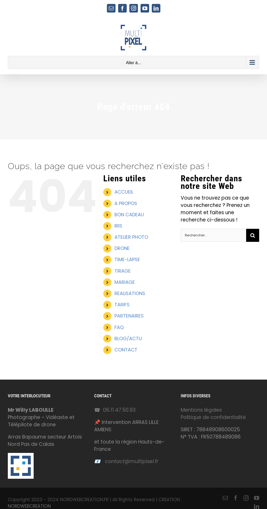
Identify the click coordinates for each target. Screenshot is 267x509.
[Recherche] (252, 235)
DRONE (122, 248)
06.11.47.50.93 (119, 410)
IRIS (118, 226)
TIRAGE (122, 271)
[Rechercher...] (213, 235)
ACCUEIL (123, 192)
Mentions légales (201, 410)
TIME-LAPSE (127, 259)
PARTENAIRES (129, 316)
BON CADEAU (129, 214)
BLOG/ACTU (128, 338)
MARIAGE (124, 282)
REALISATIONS (129, 293)
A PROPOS (125, 203)
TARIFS (122, 304)
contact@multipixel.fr (131, 461)
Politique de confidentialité (213, 417)
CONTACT (125, 349)
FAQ (119, 327)
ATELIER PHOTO (131, 237)
